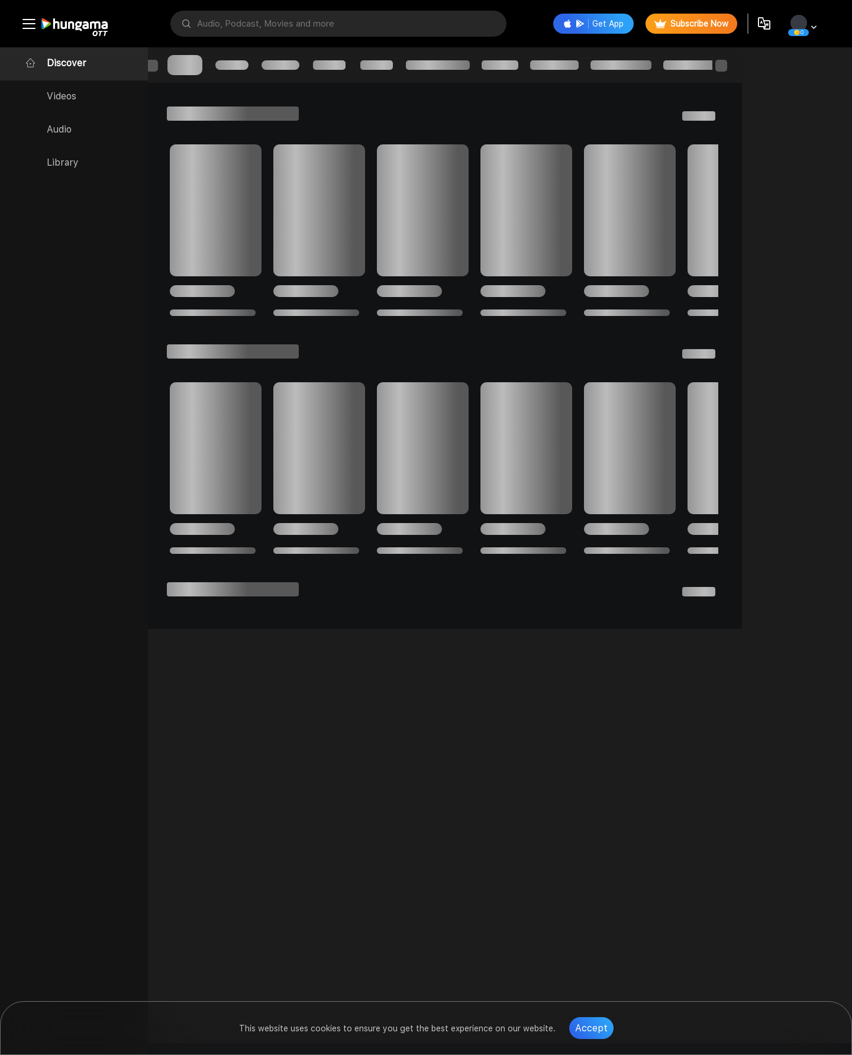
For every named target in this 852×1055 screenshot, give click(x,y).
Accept (591, 1028)
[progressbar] (195, 65)
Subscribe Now (690, 24)
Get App (592, 23)
